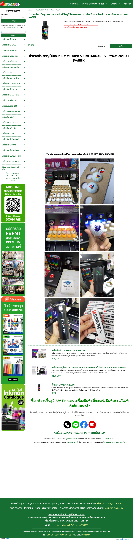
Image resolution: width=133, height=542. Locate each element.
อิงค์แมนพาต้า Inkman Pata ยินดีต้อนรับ (79, 433)
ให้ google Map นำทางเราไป (114, 442)
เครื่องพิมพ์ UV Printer (42, 10)
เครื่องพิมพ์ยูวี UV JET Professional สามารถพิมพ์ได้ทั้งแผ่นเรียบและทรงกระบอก (88, 367)
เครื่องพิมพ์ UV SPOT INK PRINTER (68, 350)
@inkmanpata (71, 439)
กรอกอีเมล (4, 14)
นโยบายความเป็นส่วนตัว (12, 27)
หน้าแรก (30, 10)
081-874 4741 (110, 439)
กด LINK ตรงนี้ (72, 442)
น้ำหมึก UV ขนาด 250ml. (63, 385)
